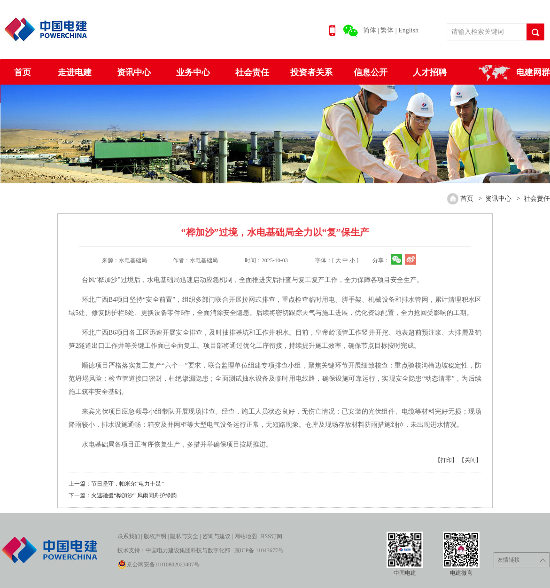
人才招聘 (430, 72)
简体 (369, 30)
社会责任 (252, 72)
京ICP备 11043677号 (259, 550)
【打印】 (446, 460)
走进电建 (75, 72)
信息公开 (370, 72)
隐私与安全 (184, 536)
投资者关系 (311, 72)
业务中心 (193, 72)
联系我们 (128, 536)
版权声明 (155, 536)
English (408, 30)
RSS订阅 (271, 536)
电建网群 (533, 72)
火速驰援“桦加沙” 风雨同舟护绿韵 (134, 495)
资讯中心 (134, 72)
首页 (22, 72)
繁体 (387, 30)
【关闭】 (470, 460)
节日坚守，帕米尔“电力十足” (127, 483)
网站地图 (245, 536)
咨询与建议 (216, 536)
